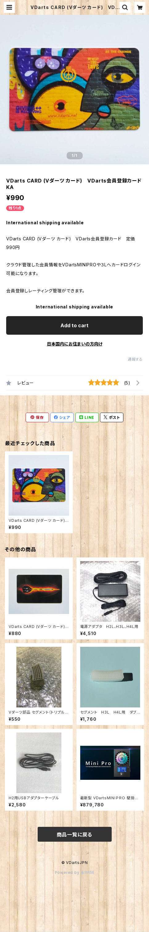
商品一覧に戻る (75, 834)
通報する (135, 359)
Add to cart (74, 325)
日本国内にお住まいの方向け (74, 343)
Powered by (74, 872)
